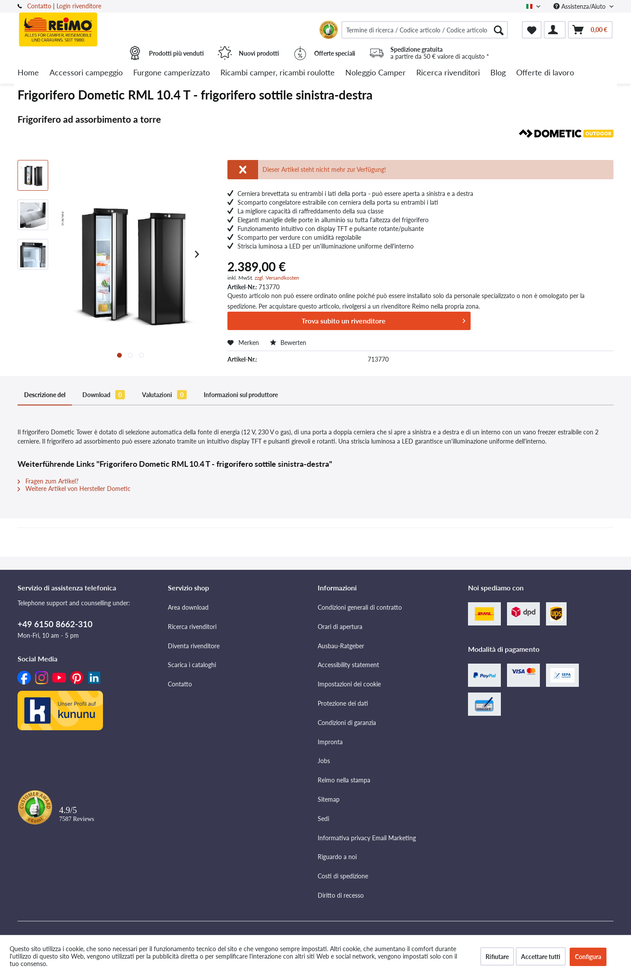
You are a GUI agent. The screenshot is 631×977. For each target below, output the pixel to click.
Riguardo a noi (337, 856)
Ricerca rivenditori (192, 626)
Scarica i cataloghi (192, 664)
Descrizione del (44, 394)
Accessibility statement (348, 664)
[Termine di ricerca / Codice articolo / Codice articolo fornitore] (424, 30)
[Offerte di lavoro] (545, 73)
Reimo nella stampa (344, 780)
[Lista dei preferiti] (532, 30)
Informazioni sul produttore (241, 394)
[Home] (28, 73)
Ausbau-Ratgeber (341, 646)
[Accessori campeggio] (86, 73)
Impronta (330, 742)
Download (103, 394)
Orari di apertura (340, 626)
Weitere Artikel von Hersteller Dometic (74, 488)
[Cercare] (498, 30)
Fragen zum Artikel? (48, 481)
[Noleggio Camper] (375, 73)
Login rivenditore (79, 6)
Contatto (39, 6)
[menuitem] (424, 30)
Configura (588, 956)
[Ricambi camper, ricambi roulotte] (277, 73)
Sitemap (329, 799)
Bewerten (288, 342)
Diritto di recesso (341, 895)
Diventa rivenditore (194, 646)
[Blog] (498, 73)
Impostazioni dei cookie (349, 684)
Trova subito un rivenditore (383, 319)
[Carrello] (590, 30)
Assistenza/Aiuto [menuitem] (580, 6)
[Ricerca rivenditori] (448, 73)
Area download (188, 607)
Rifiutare (497, 956)
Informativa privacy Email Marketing (367, 838)
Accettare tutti (540, 956)
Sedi (323, 818)
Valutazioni (164, 394)
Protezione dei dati (343, 703)
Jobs (324, 760)
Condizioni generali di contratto (360, 607)
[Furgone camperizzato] (171, 73)
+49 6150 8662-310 (55, 624)
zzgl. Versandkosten (277, 277)
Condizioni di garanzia (347, 722)
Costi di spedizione (343, 876)
